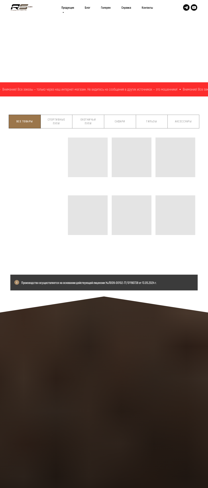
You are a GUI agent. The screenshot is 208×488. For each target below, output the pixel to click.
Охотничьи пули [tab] (88, 121)
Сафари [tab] (120, 121)
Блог (87, 7)
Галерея (105, 7)
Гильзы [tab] (151, 121)
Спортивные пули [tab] (56, 121)
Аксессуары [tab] (183, 121)
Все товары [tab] (24, 121)
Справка (126, 7)
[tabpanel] (104, 204)
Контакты (147, 7)
